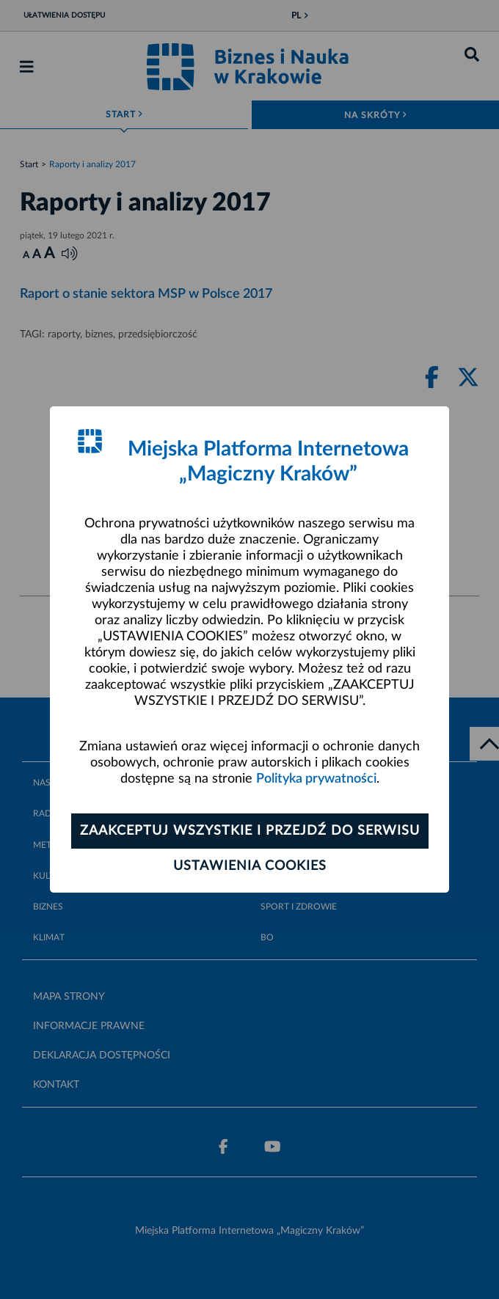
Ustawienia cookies (250, 866)
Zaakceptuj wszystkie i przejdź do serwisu (250, 831)
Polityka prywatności (316, 779)
